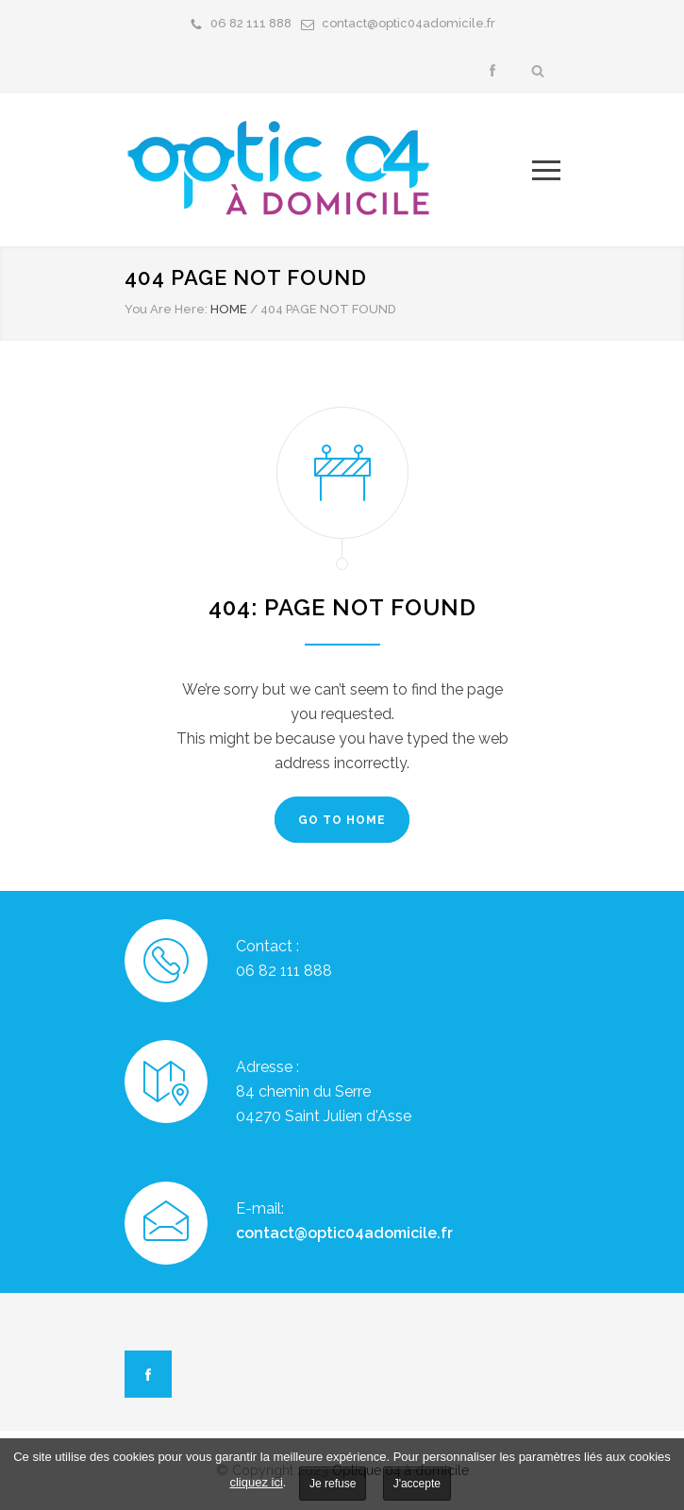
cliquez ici (255, 1482)
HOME (228, 309)
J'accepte (417, 1483)
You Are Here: (166, 309)
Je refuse (332, 1483)
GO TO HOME (342, 820)
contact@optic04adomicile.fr (408, 23)
